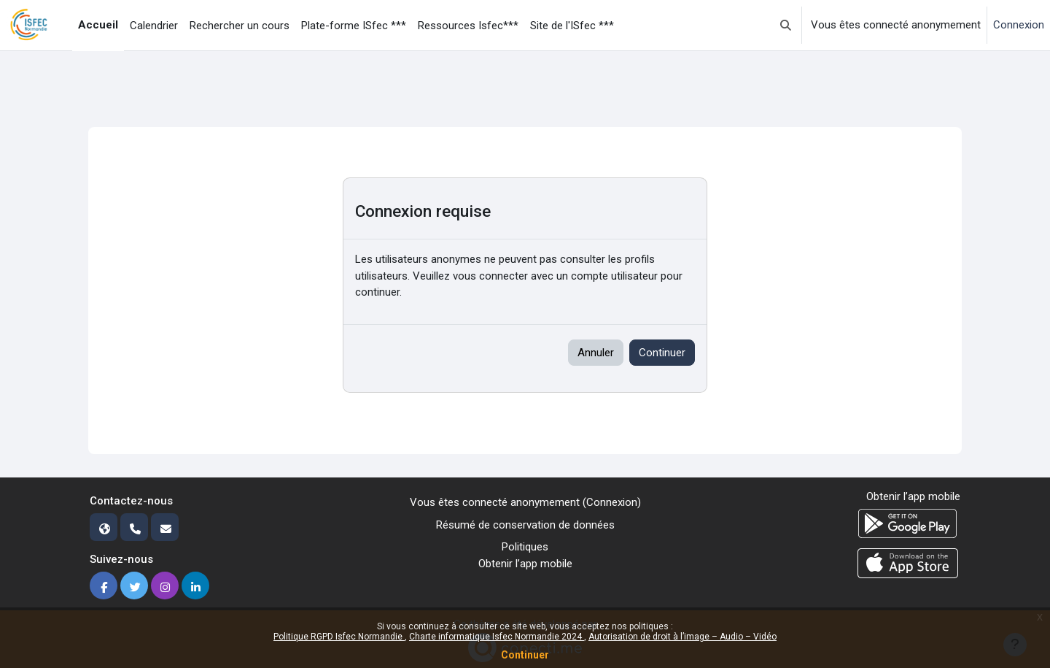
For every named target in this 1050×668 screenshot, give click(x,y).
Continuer (525, 655)
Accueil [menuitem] (98, 24)
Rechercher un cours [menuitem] (239, 25)
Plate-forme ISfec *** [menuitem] (353, 25)
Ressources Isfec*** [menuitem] (468, 25)
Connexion (1018, 24)
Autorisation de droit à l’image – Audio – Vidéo (682, 636)
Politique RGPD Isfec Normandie (339, 636)
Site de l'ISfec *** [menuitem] (572, 25)
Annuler (596, 352)
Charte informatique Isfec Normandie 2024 (496, 636)
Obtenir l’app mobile (525, 563)
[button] (785, 25)
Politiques (525, 546)
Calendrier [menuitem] (154, 25)
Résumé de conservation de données (525, 524)
